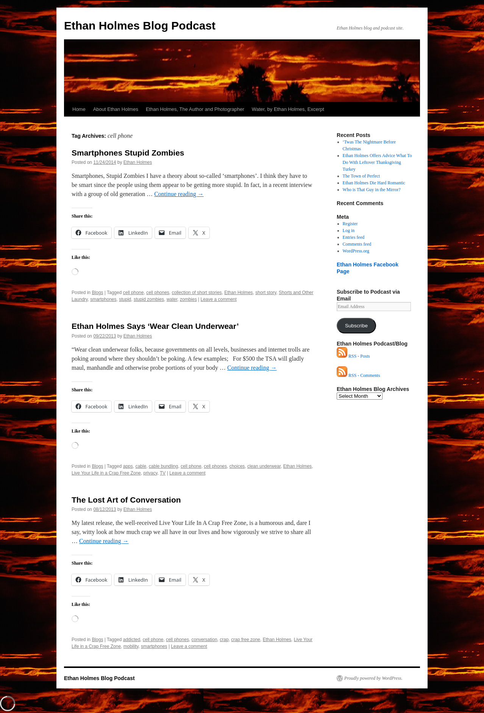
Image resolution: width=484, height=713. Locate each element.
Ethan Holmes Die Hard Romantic (374, 182)
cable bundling (163, 466)
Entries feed (354, 237)
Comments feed (357, 244)
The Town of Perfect (361, 176)
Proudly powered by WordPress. (373, 678)
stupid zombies (149, 299)
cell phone (133, 292)
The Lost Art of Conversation (126, 499)
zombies (188, 299)
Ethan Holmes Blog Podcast (139, 25)
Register (350, 223)
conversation (204, 639)
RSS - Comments (358, 375)
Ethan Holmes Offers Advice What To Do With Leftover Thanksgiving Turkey (377, 162)
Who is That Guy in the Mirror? (372, 189)
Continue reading (179, 194)
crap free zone (245, 639)
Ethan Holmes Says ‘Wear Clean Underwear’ (155, 326)
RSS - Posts (353, 356)
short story (265, 292)
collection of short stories (197, 292)
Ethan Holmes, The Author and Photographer (195, 109)
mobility (131, 646)
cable (140, 466)
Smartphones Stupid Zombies (128, 152)
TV (162, 473)
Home (79, 109)
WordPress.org (356, 251)
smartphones (103, 299)
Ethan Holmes (137, 162)
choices (237, 466)
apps (128, 466)
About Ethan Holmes (115, 109)
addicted (131, 639)
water (172, 299)
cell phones (157, 292)
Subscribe (356, 325)
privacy (150, 473)
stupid (125, 299)
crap (224, 639)
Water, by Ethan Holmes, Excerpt (288, 109)
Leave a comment (218, 299)
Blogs (97, 292)
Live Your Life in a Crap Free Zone (106, 473)
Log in (349, 230)
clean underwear (264, 466)
